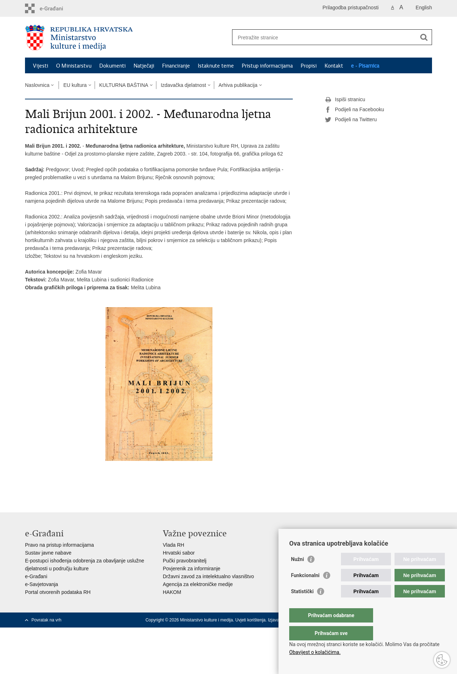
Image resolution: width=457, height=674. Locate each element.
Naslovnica (37, 85)
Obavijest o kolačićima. (315, 652)
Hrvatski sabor (179, 553)
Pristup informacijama (267, 66)
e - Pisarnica (365, 66)
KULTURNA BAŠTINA (123, 85)
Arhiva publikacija (238, 85)
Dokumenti (112, 66)
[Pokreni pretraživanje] (424, 37)
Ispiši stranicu (345, 100)
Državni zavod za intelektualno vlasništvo (208, 576)
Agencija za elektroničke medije (198, 584)
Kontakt (334, 66)
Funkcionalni (305, 589)
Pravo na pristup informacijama (59, 545)
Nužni (297, 573)
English (424, 7)
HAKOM (172, 592)
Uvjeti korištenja (250, 620)
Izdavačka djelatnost (183, 85)
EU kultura (74, 85)
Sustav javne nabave (48, 553)
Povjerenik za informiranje (191, 568)
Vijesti (40, 66)
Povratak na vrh (46, 620)
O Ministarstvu (73, 66)
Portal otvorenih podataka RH (58, 592)
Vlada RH (173, 545)
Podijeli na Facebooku (354, 110)
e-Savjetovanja (41, 584)
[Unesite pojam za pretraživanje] (324, 37)
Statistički (302, 606)
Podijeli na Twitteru (351, 120)
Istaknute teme (216, 66)
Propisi (309, 66)
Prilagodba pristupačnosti (350, 7)
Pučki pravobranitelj (184, 561)
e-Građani (36, 576)
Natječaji (144, 66)
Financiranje (176, 66)
